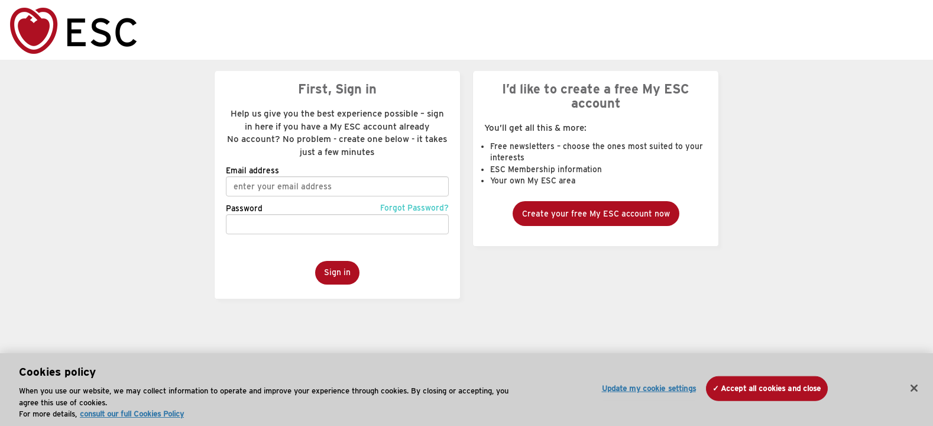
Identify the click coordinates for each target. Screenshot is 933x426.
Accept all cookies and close (771, 388)
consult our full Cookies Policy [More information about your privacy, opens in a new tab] (132, 413)
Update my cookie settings (649, 388)
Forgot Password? (414, 207)
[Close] (914, 388)
